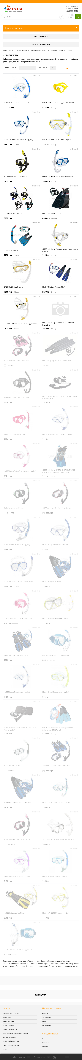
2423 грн (49, 733)
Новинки (45, 1013)
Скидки (5, 1049)
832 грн (45, 549)
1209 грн (11, 292)
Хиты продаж (46, 1017)
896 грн (45, 697)
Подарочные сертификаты (11, 1045)
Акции (44, 1021)
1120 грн (46, 623)
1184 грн (8, 476)
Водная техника (7, 1017)
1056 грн (46, 881)
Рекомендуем (46, 1025)
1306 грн (46, 807)
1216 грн (46, 439)
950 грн (11, 623)
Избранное (41, 1057)
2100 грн (46, 586)
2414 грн (11, 328)
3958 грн (49, 328)
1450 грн (46, 918)
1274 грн (8, 402)
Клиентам (45, 1039)
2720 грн (8, 733)
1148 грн (49, 255)
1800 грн (46, 844)
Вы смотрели (41, 995)
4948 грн (49, 218)
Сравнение (21, 1057)
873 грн (10, 954)
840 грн (48, 660)
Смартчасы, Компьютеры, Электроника (15, 1033)
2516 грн (46, 402)
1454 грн (11, 586)
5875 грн (8, 181)
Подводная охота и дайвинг (11, 1013)
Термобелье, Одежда (9, 1037)
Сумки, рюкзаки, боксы (10, 1029)
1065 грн (49, 181)
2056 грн (8, 439)
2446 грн (49, 107)
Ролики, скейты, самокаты (11, 1041)
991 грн (49, 476)
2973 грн (46, 365)
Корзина (61, 1057)
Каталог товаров (41, 28)
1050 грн (8, 549)
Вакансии (45, 1047)
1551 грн (11, 144)
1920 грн (8, 807)
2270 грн (11, 255)
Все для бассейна (8, 1021)
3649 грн (9, 365)
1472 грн (8, 881)
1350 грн (9, 107)
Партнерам (45, 1043)
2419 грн (9, 512)
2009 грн (9, 770)
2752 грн (8, 660)
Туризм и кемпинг (8, 1025)
